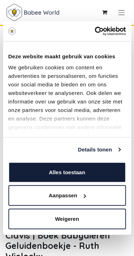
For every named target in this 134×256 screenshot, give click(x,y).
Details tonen (95, 149)
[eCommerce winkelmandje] (104, 12)
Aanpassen (67, 195)
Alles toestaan (67, 172)
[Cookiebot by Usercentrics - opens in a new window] (95, 31)
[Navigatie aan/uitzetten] (121, 12)
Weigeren (67, 218)
